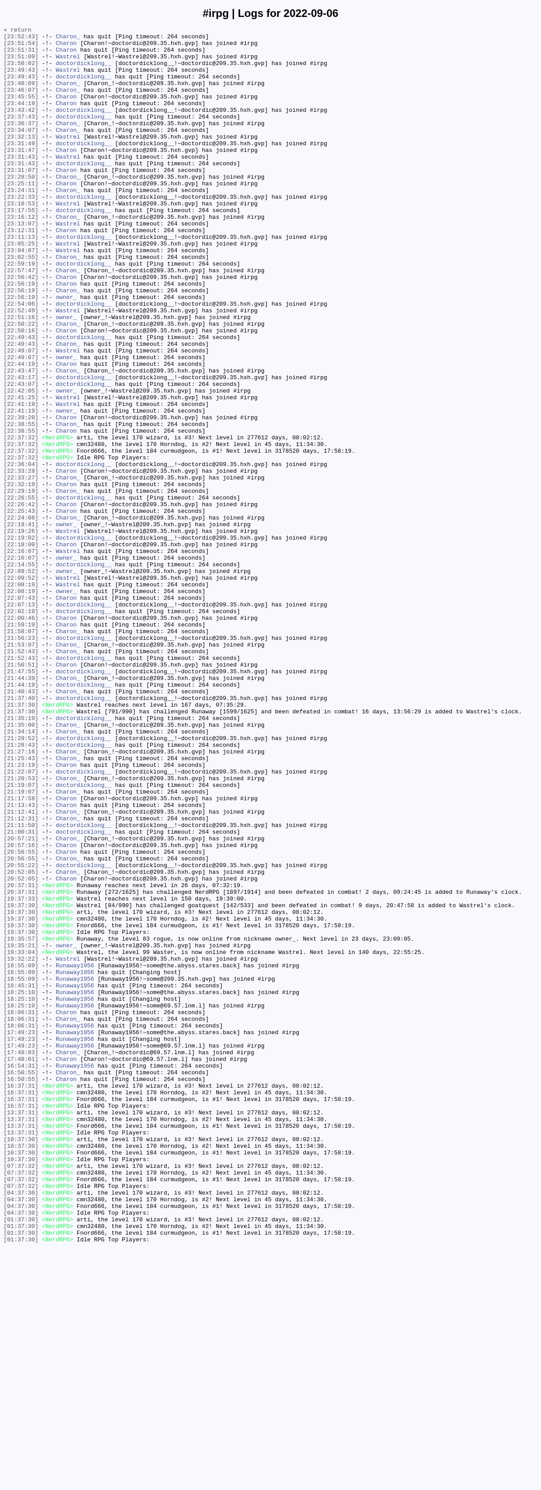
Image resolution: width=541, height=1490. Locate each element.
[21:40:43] (21, 825)
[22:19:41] (21, 624)
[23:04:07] (21, 295)
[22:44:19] (21, 432)
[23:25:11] (21, 215)
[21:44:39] (21, 809)
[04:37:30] (21, 1426)
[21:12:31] (21, 977)
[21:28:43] (21, 889)
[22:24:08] (21, 616)
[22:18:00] (21, 648)
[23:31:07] (21, 199)
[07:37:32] (21, 1394)
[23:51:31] (21, 55)
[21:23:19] (21, 913)
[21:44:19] (21, 817)
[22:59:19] (21, 311)
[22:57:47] (21, 319)
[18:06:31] (21, 1210)
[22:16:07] (21, 656)
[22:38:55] (21, 504)
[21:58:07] (21, 753)
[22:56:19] (21, 336)
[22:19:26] (21, 632)
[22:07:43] (21, 712)
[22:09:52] (21, 680)
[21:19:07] (21, 937)
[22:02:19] (21, 729)
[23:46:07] (21, 103)
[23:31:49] (21, 167)
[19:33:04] (21, 1138)
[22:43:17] (21, 448)
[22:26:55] (21, 592)
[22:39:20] (21, 496)
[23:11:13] (21, 279)
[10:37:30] (21, 1362)
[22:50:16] (21, 392)
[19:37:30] (21, 1081)
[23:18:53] (21, 239)
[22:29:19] (21, 584)
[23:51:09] (21, 63)
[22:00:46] (21, 737)
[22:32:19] (21, 576)
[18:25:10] (21, 1186)
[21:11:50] (21, 985)
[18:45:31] (21, 1178)
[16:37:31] (21, 1298)
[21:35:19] (21, 857)
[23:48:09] (21, 95)
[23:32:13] (21, 159)
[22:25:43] (21, 608)
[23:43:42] (21, 127)
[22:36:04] (21, 552)
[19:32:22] (21, 1146)
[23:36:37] (21, 143)
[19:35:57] (21, 1122)
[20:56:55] (21, 1017)
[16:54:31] (21, 1274)
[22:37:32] (21, 520)
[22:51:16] (21, 376)
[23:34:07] (21, 151)
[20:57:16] (21, 1009)
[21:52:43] (21, 777)
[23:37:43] (21, 135)
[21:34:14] (21, 873)
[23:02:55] (21, 303)
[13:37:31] (21, 1330)
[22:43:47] (21, 440)
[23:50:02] (21, 71)
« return (17, 31)
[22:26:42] (21, 600)
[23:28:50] (21, 207)
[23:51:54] (21, 47)
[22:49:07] (21, 416)
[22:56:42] (21, 327)
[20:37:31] (21, 1057)
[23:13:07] (21, 263)
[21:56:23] (21, 761)
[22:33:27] (21, 568)
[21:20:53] (21, 929)
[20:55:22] (21, 1033)
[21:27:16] (21, 897)
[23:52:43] (21, 39)
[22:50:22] (21, 384)
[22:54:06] (21, 360)
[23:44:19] (21, 119)
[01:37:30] (21, 1458)
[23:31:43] (21, 183)
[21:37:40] (21, 833)
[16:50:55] (21, 1282)
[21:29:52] (21, 881)
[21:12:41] (21, 969)
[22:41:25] (21, 472)
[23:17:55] (21, 247)
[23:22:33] (21, 231)
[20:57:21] (21, 1001)
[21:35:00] (21, 865)
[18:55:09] (21, 1154)
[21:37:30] (21, 841)
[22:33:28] (21, 560)
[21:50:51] (21, 793)
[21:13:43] (21, 961)
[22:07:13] (21, 720)
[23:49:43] (21, 79)
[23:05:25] (21, 287)
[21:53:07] (21, 769)
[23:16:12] (21, 255)
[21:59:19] (21, 745)
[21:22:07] (21, 921)
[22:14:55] (21, 672)
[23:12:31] (21, 271)
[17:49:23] (21, 1234)
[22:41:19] (21, 480)
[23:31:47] (21, 175)
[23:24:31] (21, 223)
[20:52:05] (21, 1041)
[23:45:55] (21, 111)
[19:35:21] (21, 1130)
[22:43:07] (21, 456)
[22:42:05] (21, 464)
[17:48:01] (21, 1266)
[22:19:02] (21, 640)
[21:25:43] (21, 905)
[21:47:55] (21, 801)
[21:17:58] (21, 953)
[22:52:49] (21, 368)
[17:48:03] (21, 1258)
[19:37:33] (21, 1073)
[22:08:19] (21, 696)
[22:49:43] (21, 400)
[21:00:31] (21, 993)
